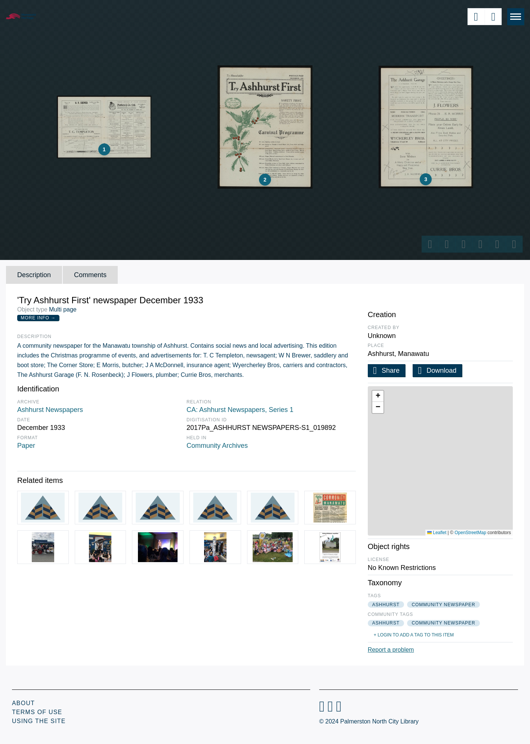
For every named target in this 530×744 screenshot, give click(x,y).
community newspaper (443, 604)
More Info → (38, 317)
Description (34, 275)
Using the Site (39, 721)
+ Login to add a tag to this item (414, 635)
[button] (377, 396)
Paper (26, 445)
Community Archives (217, 445)
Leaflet (436, 532)
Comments (90, 275)
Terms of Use (37, 712)
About (23, 703)
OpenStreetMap (470, 532)
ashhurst (386, 604)
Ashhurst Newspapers (50, 409)
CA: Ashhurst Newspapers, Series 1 (240, 409)
